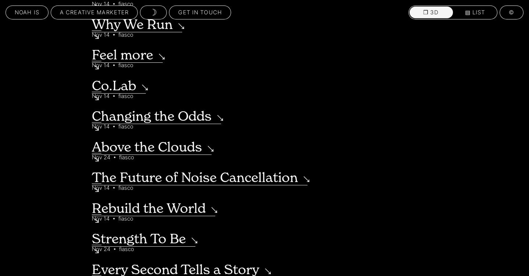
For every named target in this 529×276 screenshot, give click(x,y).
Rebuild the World (149, 208)
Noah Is (27, 12)
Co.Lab (114, 85)
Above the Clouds (147, 147)
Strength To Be (139, 238)
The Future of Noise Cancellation (195, 177)
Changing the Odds (152, 116)
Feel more (122, 55)
